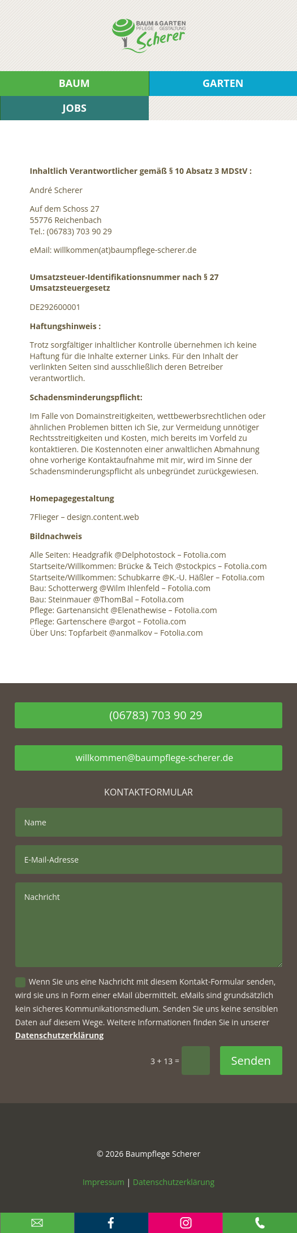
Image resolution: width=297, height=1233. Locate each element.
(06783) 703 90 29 (156, 715)
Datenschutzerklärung (59, 1035)
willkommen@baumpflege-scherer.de (155, 757)
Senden (251, 1060)
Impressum (103, 1182)
